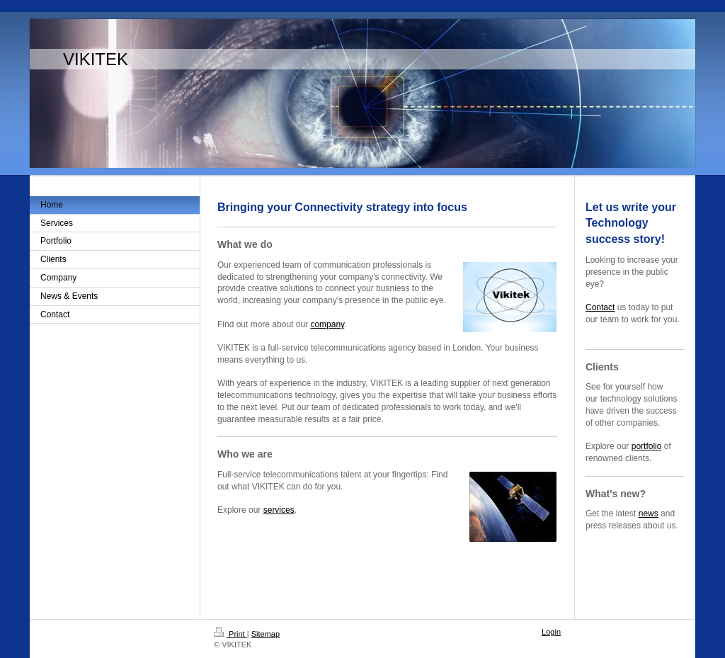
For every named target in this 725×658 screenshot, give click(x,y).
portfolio (647, 446)
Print (230, 634)
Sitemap (265, 634)
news (648, 513)
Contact (600, 307)
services (279, 510)
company (327, 324)
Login (551, 632)
